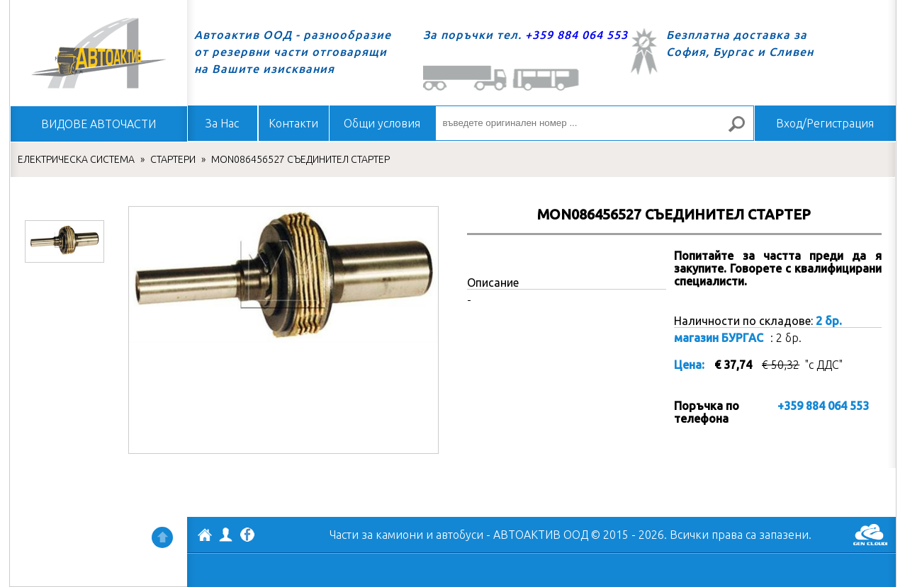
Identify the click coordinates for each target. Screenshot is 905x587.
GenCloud (870, 534)
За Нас (222, 123)
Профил (226, 534)
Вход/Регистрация (825, 123)
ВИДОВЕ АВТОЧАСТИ (98, 124)
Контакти (293, 123)
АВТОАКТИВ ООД (204, 536)
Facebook (247, 536)
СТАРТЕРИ (173, 159)
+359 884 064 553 (576, 34)
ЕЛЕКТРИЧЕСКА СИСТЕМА (76, 159)
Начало (98, 53)
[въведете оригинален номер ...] (594, 123)
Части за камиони (376, 534)
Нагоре (162, 537)
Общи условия (382, 123)
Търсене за (742, 130)
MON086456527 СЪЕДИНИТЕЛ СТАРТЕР (300, 159)
